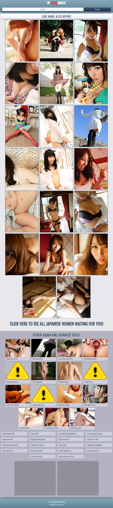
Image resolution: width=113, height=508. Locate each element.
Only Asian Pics (7, 450)
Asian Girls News (37, 450)
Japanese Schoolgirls (94, 445)
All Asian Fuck (64, 439)
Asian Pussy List (93, 450)
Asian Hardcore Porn (66, 456)
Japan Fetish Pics (65, 450)
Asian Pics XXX (7, 439)
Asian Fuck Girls (36, 456)
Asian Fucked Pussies (95, 433)
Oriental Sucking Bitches (68, 433)
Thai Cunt (62, 445)
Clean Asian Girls (8, 433)
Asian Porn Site (92, 439)
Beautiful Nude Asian (38, 439)
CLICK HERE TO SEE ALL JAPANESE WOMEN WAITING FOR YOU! (56, 324)
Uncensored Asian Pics (10, 445)
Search (97, 9)
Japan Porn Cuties (37, 445)
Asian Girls (35, 433)
